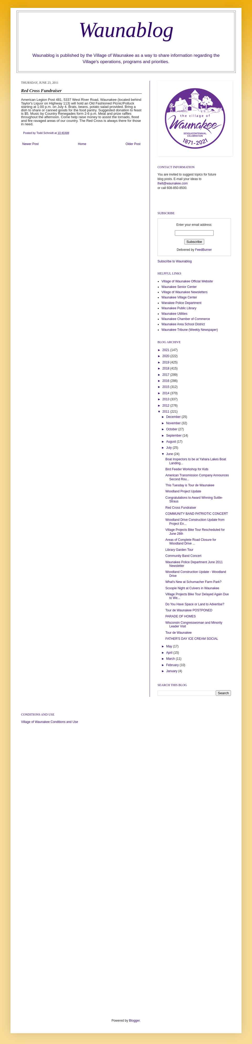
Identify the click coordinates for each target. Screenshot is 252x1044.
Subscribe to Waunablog (175, 261)
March (171, 659)
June (170, 454)
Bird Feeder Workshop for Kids (186, 469)
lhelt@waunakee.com (173, 183)
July (169, 447)
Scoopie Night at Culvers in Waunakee (192, 588)
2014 (166, 393)
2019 (166, 362)
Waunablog (126, 29)
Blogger (134, 1020)
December (174, 417)
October (172, 429)
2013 (166, 399)
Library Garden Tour (179, 550)
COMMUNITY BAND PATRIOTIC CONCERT (196, 514)
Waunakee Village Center (179, 297)
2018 (166, 368)
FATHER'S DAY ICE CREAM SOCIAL (191, 639)
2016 (166, 381)
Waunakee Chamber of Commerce (185, 319)
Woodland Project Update (183, 491)
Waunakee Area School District (183, 324)
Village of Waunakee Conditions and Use (49, 722)
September (174, 435)
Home (82, 144)
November (174, 423)
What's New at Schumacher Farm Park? (193, 582)
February (173, 665)
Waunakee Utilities (174, 314)
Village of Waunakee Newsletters (184, 292)
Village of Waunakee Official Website (187, 281)
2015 (166, 387)
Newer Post (30, 144)
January (172, 671)
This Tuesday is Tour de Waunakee (189, 485)
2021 (166, 350)
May (169, 646)
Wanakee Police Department (181, 303)
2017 (166, 375)
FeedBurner (203, 250)
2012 (166, 405)
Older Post (132, 144)
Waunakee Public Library (178, 308)
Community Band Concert (183, 556)
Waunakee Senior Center (179, 287)
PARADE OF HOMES (180, 616)
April (169, 653)
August (171, 441)
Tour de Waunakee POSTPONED (188, 610)
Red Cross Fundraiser (180, 507)
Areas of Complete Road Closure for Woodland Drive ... (190, 541)
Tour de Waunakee (178, 633)
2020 (166, 356)
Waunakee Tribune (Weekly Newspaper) (189, 330)
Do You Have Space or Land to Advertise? (194, 604)
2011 (166, 411)
